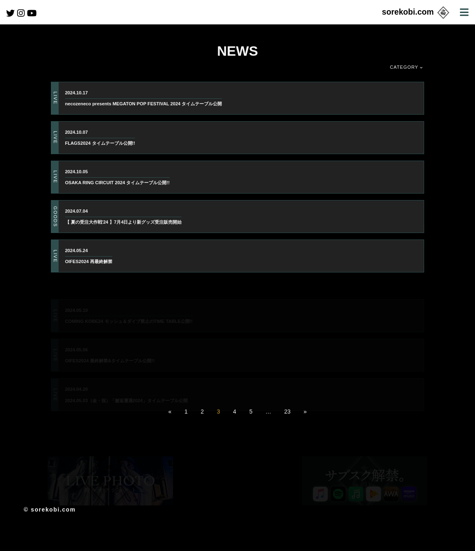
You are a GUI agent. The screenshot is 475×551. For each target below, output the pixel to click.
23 (287, 411)
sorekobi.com (416, 11)
